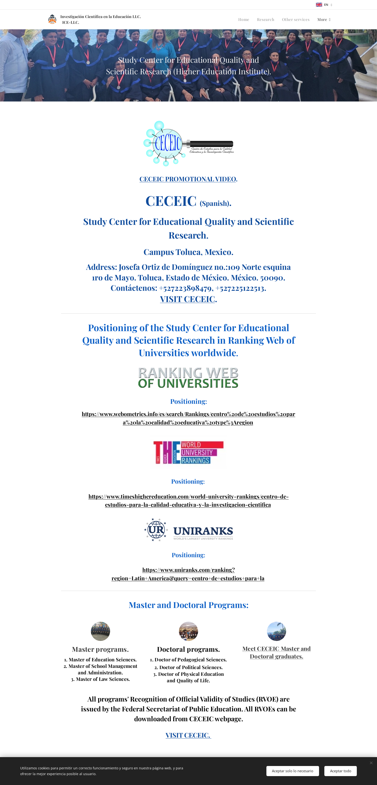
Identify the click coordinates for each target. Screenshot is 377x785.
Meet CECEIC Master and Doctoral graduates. (276, 652)
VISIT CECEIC (187, 298)
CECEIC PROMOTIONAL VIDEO (187, 178)
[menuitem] (245, 19)
